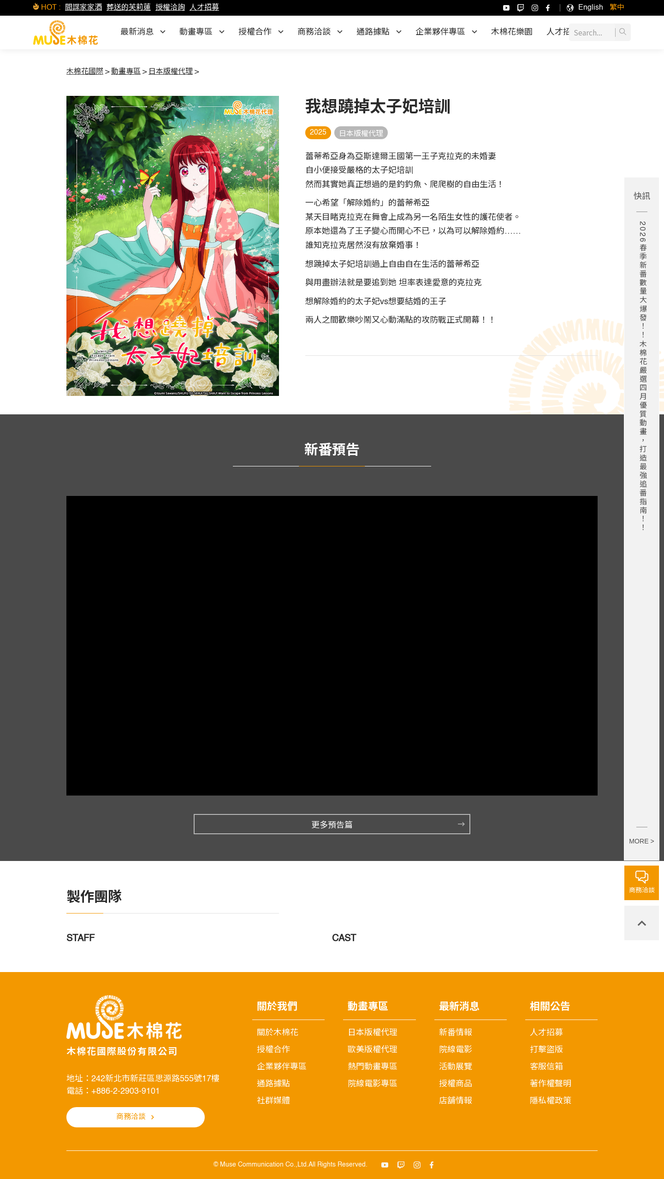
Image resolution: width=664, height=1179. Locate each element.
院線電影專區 (372, 1084)
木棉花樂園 (512, 32)
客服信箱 (546, 1067)
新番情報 (455, 1033)
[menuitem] (590, 8)
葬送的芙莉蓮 (129, 8)
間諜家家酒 (83, 8)
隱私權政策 (550, 1101)
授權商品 (455, 1084)
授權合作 (273, 1050)
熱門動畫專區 (372, 1067)
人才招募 (204, 8)
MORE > (641, 841)
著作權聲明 (550, 1084)
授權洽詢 (170, 8)
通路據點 (273, 1084)
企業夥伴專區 (282, 1067)
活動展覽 (455, 1067)
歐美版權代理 (372, 1050)
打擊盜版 (546, 1050)
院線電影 (455, 1050)
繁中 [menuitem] (617, 8)
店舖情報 (455, 1101)
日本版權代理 (372, 1033)
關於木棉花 (277, 1033)
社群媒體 (273, 1101)
